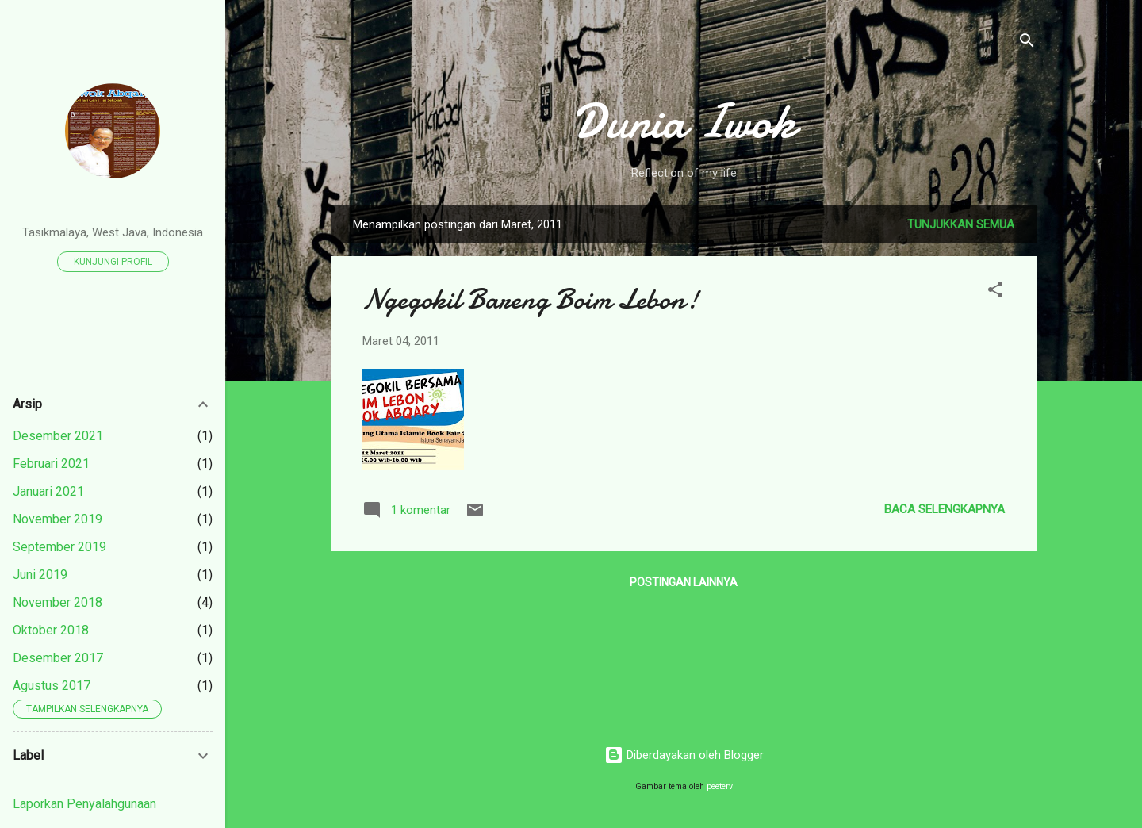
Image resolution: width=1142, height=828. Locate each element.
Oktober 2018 (51, 630)
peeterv (720, 786)
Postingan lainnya (684, 582)
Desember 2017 (58, 657)
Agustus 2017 (51, 685)
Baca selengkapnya (944, 509)
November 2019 (57, 519)
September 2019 (59, 546)
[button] (995, 292)
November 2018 (57, 602)
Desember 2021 (58, 435)
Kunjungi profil (113, 261)
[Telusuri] (1027, 43)
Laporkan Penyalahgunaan (84, 803)
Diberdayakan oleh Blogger (684, 755)
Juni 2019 (40, 574)
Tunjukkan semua (960, 224)
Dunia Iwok (684, 121)
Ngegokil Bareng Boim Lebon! (530, 299)
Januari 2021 (48, 491)
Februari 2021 (51, 463)
